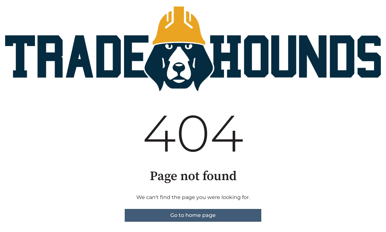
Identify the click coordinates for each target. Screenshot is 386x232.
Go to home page (193, 215)
